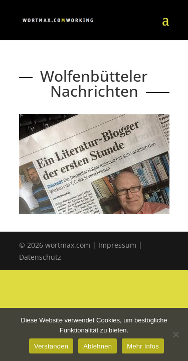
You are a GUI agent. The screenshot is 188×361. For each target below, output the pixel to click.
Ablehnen (97, 346)
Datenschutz (40, 257)
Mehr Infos (143, 346)
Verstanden (51, 346)
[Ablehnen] (175, 334)
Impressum (117, 245)
